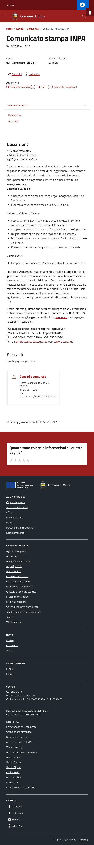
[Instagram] (15, 813)
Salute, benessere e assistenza (22, 607)
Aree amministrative (17, 507)
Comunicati (12, 645)
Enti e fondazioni (15, 517)
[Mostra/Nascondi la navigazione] (4, 16)
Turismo (10, 617)
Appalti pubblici (14, 566)
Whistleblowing (14, 747)
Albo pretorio (13, 757)
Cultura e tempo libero (18, 581)
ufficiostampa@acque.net (31, 341)
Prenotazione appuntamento (21, 727)
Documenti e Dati (15, 533)
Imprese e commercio (17, 597)
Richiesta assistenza (17, 737)
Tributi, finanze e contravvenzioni (23, 612)
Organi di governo (15, 502)
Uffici (9, 512)
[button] (90, 12)
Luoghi (9, 669)
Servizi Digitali (13, 767)
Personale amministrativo (19, 528)
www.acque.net (63, 341)
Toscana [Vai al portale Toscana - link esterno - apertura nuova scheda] (10, 4)
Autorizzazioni (13, 571)
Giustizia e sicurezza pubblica (21, 591)
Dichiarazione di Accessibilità (21, 787)
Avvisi (9, 650)
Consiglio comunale (33, 377)
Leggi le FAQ (12, 722)
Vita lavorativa (13, 622)
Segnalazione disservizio (19, 732)
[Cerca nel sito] (84, 16)
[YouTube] (13, 819)
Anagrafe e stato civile (18, 561)
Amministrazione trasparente (21, 752)
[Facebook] (14, 806)
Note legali (12, 782)
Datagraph (82, 840)
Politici (9, 522)
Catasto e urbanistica (17, 576)
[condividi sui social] (14, 74)
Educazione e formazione (19, 586)
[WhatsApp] (15, 826)
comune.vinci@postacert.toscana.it (30, 711)
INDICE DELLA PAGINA (47, 105)
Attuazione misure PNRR (19, 742)
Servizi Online (13, 762)
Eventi (9, 674)
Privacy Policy (13, 777)
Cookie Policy (13, 772)
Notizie (10, 640)
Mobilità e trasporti (16, 602)
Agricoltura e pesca (16, 551)
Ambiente (11, 556)
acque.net (61, 317)
